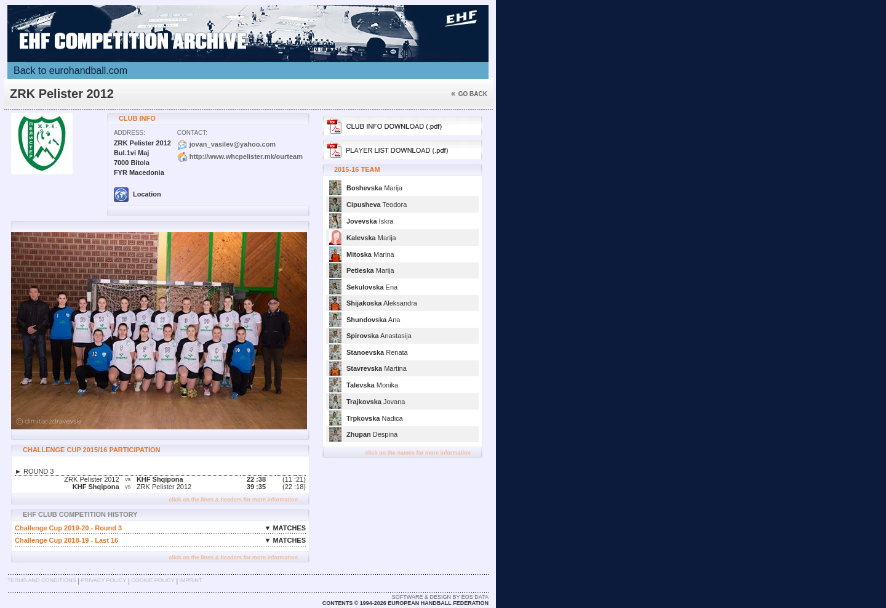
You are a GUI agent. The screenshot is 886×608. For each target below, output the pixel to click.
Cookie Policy (152, 580)
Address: (129, 132)
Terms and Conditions (41, 580)
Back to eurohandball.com (70, 70)
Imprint (191, 580)
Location (137, 194)
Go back (469, 94)
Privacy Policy (103, 580)
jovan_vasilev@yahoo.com (233, 144)
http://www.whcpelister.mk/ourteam (246, 156)
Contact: (192, 132)
